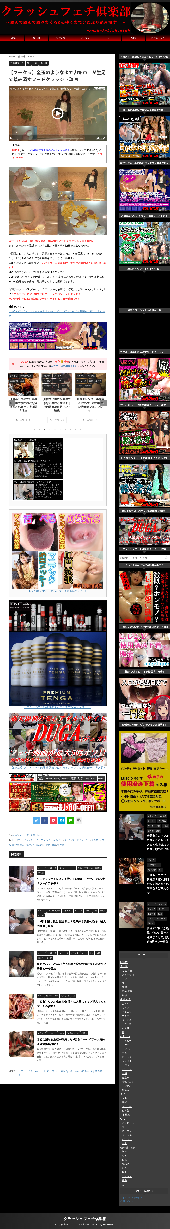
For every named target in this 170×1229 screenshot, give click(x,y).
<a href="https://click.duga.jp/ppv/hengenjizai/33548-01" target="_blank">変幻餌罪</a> (85, 48)
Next (103, 403)
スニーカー (128, 1053)
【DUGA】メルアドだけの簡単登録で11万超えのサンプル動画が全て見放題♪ (57, 767)
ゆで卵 (19, 840)
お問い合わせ (127, 1201)
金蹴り (125, 1077)
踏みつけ (30, 844)
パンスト (127, 1069)
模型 (124, 1102)
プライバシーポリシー (131, 1197)
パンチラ (48, 840)
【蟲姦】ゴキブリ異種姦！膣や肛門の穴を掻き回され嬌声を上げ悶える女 (158, 884)
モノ (109, 38)
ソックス (127, 1176)
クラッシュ (29, 840)
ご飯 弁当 (127, 970)
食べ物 (36, 38)
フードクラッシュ (81, 840)
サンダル (127, 1061)
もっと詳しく (24, 419)
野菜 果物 (127, 991)
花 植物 (126, 1114)
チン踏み (127, 1085)
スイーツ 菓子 (129, 974)
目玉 (124, 1172)
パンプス (127, 1048)
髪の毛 (125, 1164)
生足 (124, 1143)
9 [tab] (75, 429)
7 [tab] (65, 429)
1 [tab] (34, 429)
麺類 (124, 995)
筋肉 (124, 1180)
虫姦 (124, 1155)
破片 (22, 844)
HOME (12, 38)
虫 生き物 (61, 38)
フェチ (67, 840)
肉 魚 (124, 987)
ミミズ (125, 1007)
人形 (124, 1098)
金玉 (54, 844)
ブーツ (125, 1044)
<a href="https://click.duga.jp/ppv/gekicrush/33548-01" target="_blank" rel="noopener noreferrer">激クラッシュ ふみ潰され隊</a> (144, 331)
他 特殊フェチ (158, 38)
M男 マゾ (84, 38)
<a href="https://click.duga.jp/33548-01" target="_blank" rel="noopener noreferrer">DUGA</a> (57, 469)
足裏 (32, 835)
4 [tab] (50, 429)
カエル (125, 1003)
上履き (125, 1065)
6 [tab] (60, 429)
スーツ (39, 840)
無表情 (15, 844)
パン (124, 978)
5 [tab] (55, 429)
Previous (12, 403)
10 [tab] (80, 429)
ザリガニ (127, 1020)
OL (13, 840)
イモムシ (127, 1011)
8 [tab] (70, 429)
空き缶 (125, 1110)
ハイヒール (128, 1040)
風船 (124, 1160)
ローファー (128, 1057)
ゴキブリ (127, 1015)
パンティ (58, 840)
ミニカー (127, 1106)
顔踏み (125, 1090)
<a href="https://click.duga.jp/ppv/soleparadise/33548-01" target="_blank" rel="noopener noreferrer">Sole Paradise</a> (144, 290)
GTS (133, 38)
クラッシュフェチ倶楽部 (85, 1219)
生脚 (124, 1073)
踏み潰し (40, 844)
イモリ (125, 1028)
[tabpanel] (24, 399)
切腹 (124, 1151)
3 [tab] (44, 429)
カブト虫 (127, 1024)
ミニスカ (96, 840)
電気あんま (128, 1081)
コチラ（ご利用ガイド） (64, 365)
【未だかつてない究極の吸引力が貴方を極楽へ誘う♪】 (57, 707)
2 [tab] (39, 429)
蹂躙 (48, 844)
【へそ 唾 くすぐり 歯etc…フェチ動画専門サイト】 (57, 591)
